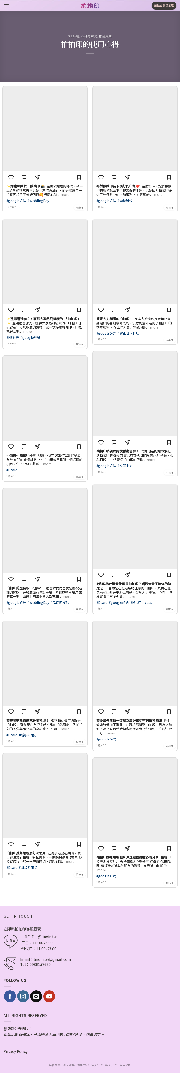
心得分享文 (89, 36)
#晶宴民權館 (60, 602)
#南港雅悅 (125, 200)
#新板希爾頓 (28, 735)
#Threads (144, 602)
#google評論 (16, 200)
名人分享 (97, 1065)
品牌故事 (54, 1065)
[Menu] (6, 5)
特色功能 (125, 1065)
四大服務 (69, 1065)
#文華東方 (125, 465)
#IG (133, 602)
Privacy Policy (16, 1051)
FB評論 (73, 36)
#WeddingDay (38, 200)
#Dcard (11, 469)
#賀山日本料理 (128, 333)
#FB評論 (13, 337)
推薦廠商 (105, 36)
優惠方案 (83, 1065)
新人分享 (111, 1065)
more (65, 194)
